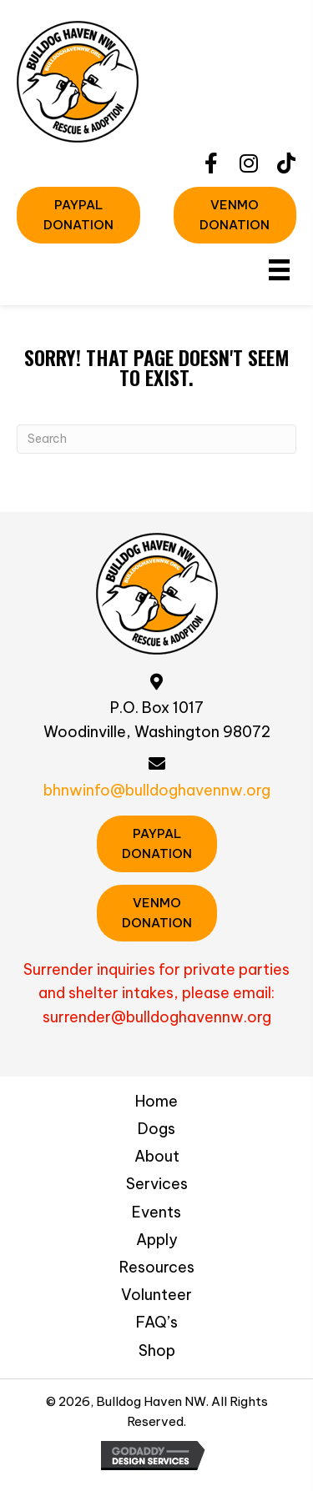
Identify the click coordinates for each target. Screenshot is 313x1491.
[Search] (156, 439)
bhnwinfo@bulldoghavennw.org (156, 790)
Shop (157, 1350)
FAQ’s (157, 1322)
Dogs (156, 1128)
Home (156, 1101)
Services (157, 1183)
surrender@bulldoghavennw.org (157, 1017)
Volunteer (156, 1294)
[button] (210, 163)
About (156, 1156)
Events (156, 1212)
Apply (157, 1239)
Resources (156, 1267)
